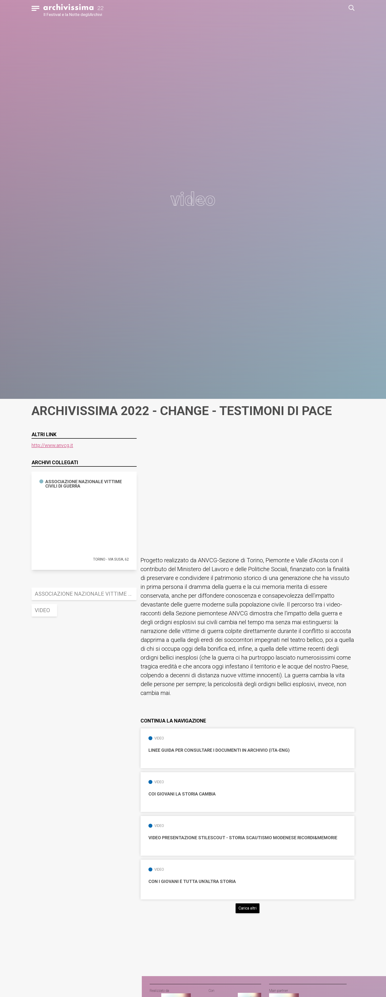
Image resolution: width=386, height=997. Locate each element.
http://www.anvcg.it (52, 445)
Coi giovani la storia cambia (182, 794)
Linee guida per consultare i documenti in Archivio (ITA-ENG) (219, 750)
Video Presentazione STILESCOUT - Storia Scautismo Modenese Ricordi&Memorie (242, 838)
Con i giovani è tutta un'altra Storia (192, 881)
